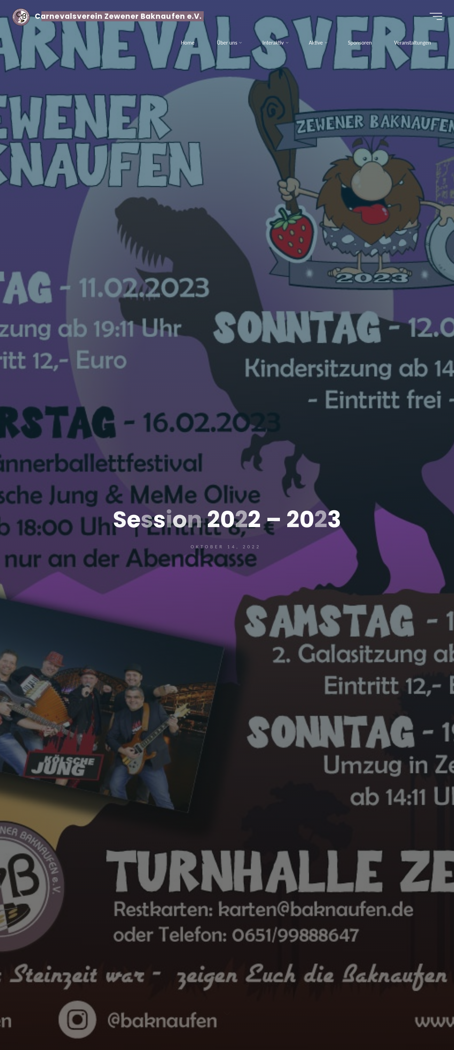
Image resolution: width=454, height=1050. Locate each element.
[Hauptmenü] (434, 16)
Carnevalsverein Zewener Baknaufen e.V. (120, 16)
